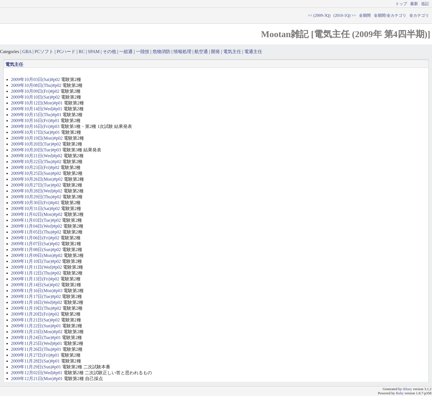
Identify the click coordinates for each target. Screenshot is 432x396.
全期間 (365, 15)
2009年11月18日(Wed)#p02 (36, 302)
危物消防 (161, 51)
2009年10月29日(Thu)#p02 (36, 196)
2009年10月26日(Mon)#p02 (37, 179)
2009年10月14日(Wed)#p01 (36, 108)
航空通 (201, 51)
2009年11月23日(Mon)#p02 (36, 331)
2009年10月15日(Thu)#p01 (36, 114)
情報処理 (182, 51)
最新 (414, 3)
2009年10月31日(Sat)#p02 (35, 208)
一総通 (126, 51)
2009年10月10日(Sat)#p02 (35, 97)
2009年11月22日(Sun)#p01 (36, 325)
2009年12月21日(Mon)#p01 (37, 378)
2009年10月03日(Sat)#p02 (35, 79)
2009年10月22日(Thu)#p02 (36, 161)
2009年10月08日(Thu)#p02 (36, 85)
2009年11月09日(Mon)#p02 (36, 255)
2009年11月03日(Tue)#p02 (36, 220)
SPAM (94, 51)
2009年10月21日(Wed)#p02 (36, 155)
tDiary (407, 389)
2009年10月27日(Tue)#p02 (36, 185)
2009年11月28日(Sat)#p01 (35, 361)
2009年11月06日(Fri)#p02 (35, 237)
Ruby (400, 393)
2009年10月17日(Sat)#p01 (35, 132)
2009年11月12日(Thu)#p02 (36, 273)
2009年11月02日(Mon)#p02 (36, 214)
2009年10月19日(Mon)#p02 (37, 138)
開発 (215, 51)
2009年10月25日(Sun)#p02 (36, 173)
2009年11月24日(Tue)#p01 (36, 337)
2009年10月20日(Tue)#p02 (36, 144)
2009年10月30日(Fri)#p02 (35, 202)
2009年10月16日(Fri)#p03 (35, 126)
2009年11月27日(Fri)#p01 (35, 355)
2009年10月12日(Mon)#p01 (37, 103)
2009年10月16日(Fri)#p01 (35, 120)
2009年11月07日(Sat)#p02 (35, 243)
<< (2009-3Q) (319, 15)
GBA (27, 51)
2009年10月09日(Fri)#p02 (35, 91)
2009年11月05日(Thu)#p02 (36, 232)
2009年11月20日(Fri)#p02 (35, 314)
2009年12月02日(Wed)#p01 (36, 372)
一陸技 (142, 51)
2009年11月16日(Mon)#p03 (36, 290)
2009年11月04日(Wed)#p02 (36, 226)
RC (81, 51)
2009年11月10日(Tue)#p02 (36, 261)
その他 (109, 51)
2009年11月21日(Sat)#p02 (35, 320)
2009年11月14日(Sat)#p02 (35, 284)
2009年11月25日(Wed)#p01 (36, 343)
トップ (401, 3)
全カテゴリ (419, 15)
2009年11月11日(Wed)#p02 (36, 267)
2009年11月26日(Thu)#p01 (36, 349)
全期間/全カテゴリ (390, 15)
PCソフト (44, 51)
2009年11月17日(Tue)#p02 (36, 296)
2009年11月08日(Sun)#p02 (36, 249)
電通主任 (253, 51)
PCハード (66, 51)
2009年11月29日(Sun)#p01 (36, 366)
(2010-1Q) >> (345, 15)
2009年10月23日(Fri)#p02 (35, 167)
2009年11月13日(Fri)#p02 (35, 278)
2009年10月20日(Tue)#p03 (36, 149)
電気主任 (232, 51)
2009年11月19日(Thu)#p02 (36, 308)
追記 (425, 3)
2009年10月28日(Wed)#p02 (36, 191)
